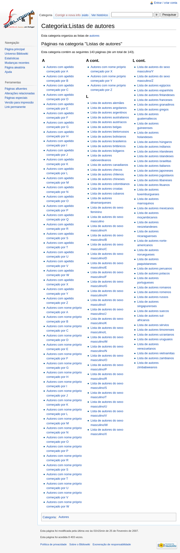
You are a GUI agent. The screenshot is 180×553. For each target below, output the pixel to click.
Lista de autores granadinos (155, 104)
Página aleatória (15, 67)
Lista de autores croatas (106, 188)
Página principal (15, 49)
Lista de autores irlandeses (155, 151)
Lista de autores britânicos (107, 146)
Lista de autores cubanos (107, 193)
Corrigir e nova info (68, 15)
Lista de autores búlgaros (107, 150)
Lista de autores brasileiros (108, 141)
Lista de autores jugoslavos (155, 175)
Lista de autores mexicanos (155, 208)
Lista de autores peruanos (154, 268)
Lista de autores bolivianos (108, 136)
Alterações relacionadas (20, 93)
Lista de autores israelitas (154, 161)
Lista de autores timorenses (155, 329)
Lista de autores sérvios (153, 325)
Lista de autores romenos (154, 292)
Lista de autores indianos (153, 146)
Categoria (49, 517)
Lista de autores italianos (153, 165)
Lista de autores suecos (153, 311)
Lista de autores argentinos (108, 112)
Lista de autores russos (152, 297)
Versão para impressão (19, 102)
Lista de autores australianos (109, 117)
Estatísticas (12, 58)
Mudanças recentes (17, 62)
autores (95, 35)
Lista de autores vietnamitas (155, 353)
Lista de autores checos (106, 169)
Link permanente (15, 107)
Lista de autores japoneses (155, 170)
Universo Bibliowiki (16, 53)
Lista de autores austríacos (108, 122)
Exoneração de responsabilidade (112, 544)
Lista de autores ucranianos (155, 334)
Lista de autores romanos (154, 287)
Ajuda (8, 72)
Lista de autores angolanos (108, 108)
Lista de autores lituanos (153, 185)
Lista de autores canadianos (109, 165)
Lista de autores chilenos (107, 174)
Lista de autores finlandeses (155, 95)
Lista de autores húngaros (154, 142)
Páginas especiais (16, 97)
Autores (64, 517)
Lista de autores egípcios (153, 85)
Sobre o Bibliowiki (79, 544)
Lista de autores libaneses (154, 180)
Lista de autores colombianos (109, 184)
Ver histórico (99, 15)
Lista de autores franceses (154, 100)
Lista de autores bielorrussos (109, 131)
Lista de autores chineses (107, 179)
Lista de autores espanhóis (155, 90)
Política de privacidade (53, 544)
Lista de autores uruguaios (154, 339)
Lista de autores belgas (105, 127)
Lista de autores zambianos (155, 358)
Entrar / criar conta (165, 2)
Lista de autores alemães (107, 103)
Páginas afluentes (16, 88)
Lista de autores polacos (153, 273)
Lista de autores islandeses (155, 156)
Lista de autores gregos (153, 109)
